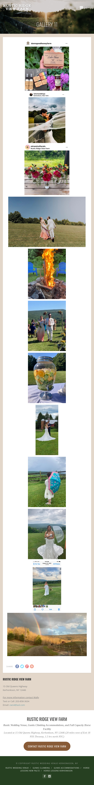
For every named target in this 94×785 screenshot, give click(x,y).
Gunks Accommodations (66, 768)
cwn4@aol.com (17, 704)
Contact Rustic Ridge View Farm (47, 746)
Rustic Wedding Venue (17, 768)
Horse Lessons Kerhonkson (58, 771)
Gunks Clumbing (41, 768)
